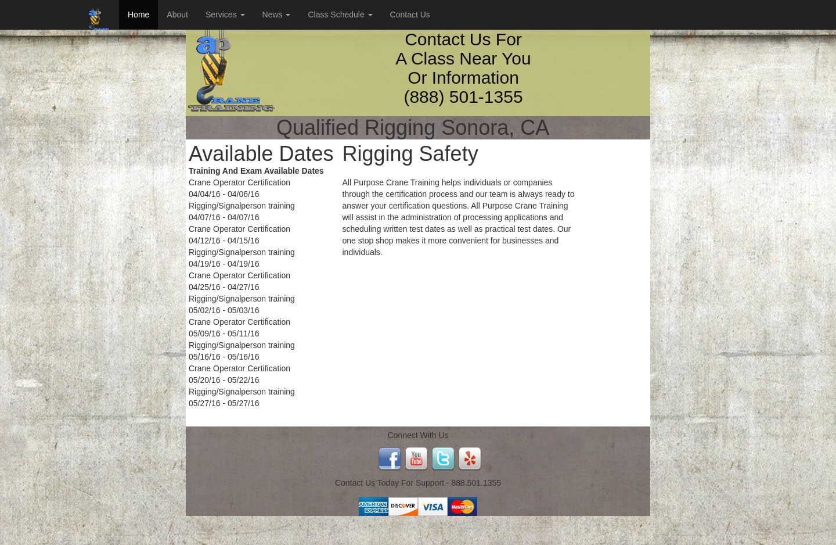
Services (225, 14)
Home (138, 14)
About (177, 14)
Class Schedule (340, 14)
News (276, 14)
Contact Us (410, 14)
